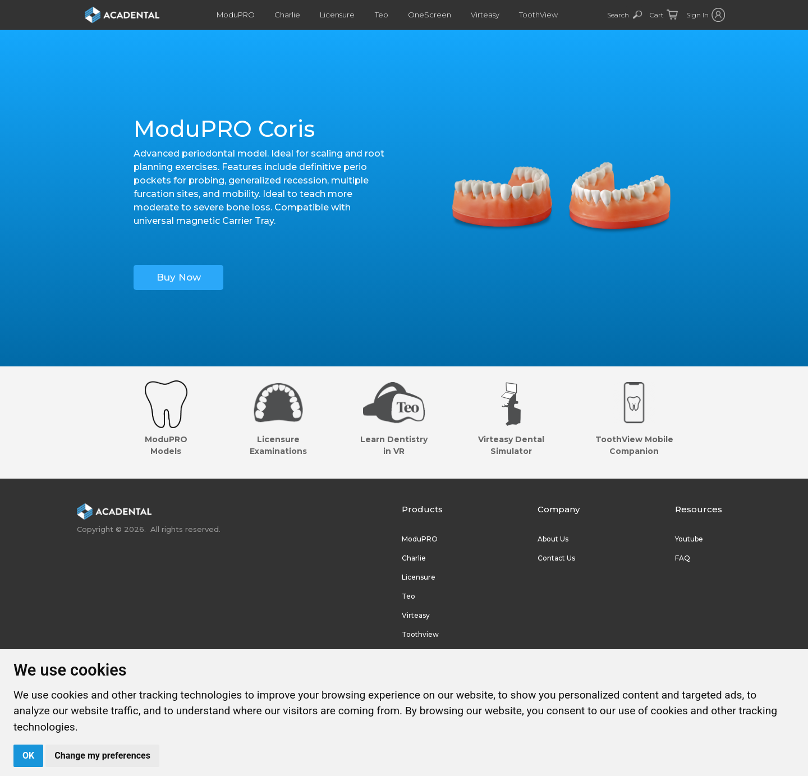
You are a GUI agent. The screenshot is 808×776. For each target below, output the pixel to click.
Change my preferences (102, 755)
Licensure (340, 14)
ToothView (539, 14)
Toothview (420, 634)
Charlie (291, 14)
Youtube (689, 539)
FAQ (682, 558)
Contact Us (556, 558)
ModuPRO (239, 14)
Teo (384, 14)
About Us (553, 539)
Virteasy (486, 14)
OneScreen (431, 14)
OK (28, 755)
